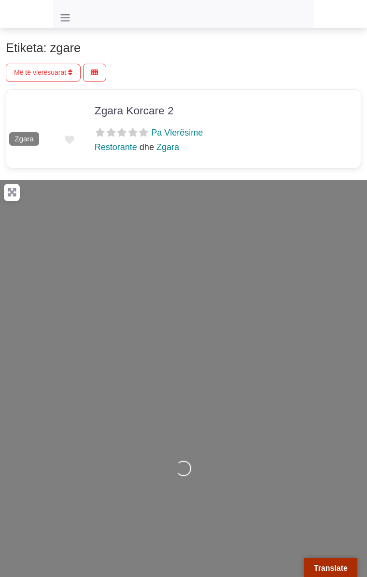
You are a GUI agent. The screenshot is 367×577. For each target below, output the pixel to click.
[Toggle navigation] (65, 18)
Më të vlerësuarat (43, 72)
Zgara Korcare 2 (134, 110)
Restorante (116, 147)
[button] (11, 119)
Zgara (23, 139)
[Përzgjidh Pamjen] (94, 73)
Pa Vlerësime (177, 132)
